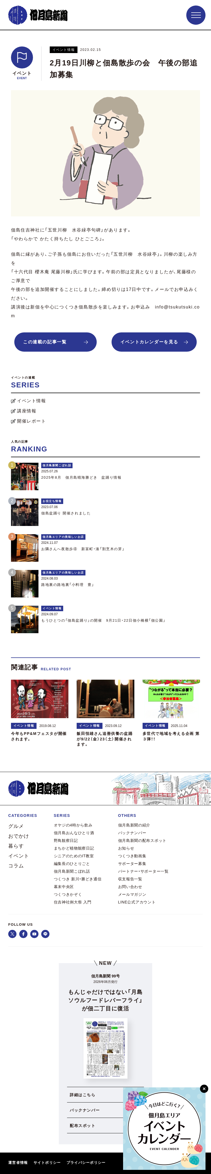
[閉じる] (204, 1089)
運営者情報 (18, 1162)
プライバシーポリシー (86, 1162)
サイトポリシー (47, 1162)
